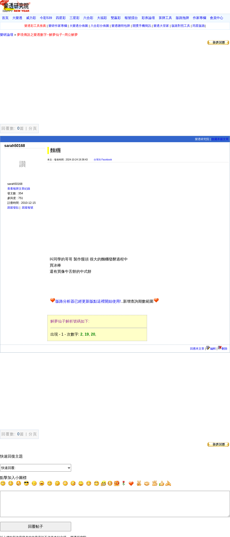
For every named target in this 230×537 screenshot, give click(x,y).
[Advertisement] (115, 85)
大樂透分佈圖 (78, 25)
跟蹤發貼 (13, 207)
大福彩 (102, 18)
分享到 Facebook (103, 159)
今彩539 (46, 18)
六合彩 (88, 18)
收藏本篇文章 (220, 139)
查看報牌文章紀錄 (18, 188)
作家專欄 (199, 18)
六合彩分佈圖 (100, 25)
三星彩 (74, 18)
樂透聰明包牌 (120, 25)
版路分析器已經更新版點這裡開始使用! (88, 301)
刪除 (222, 348)
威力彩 (31, 18)
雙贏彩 (116, 18)
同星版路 (199, 25)
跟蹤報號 (27, 207)
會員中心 (216, 18)
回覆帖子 (35, 531)
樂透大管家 (161, 25)
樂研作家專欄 (57, 25)
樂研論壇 (6, 34)
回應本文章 (197, 348)
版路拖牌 (182, 18)
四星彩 (61, 18)
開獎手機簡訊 (142, 25)
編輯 (211, 348)
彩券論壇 (148, 18)
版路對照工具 (180, 25)
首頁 (5, 18)
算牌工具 (165, 18)
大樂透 (17, 18)
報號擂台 (131, 18)
